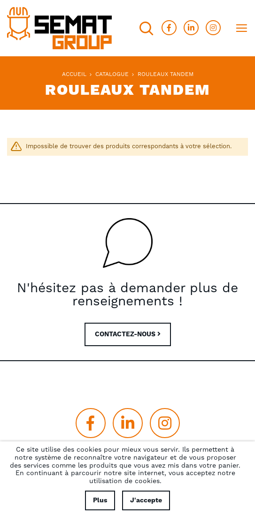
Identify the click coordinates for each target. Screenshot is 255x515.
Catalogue (112, 74)
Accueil (74, 74)
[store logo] (59, 28)
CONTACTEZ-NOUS (128, 334)
